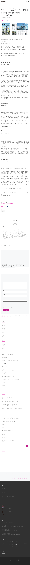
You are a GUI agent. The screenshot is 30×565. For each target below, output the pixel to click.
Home (2, 4)
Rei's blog (4, 4)
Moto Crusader (12, 559)
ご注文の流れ (3, 328)
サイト (4, 298)
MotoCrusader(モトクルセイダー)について (8, 342)
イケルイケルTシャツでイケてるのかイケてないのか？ (9, 377)
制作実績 (3, 335)
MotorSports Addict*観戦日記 (22, 543)
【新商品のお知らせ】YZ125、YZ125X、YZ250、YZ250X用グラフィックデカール (13, 400)
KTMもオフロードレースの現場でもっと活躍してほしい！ (10, 360)
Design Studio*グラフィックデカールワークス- (13, 4)
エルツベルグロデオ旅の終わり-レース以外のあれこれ (9, 404)
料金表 (2, 336)
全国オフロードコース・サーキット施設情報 (8, 333)
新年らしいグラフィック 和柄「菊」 (7, 356)
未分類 (3, 424)
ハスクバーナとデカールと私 (20, 265)
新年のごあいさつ (4, 357)
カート (2, 326)
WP (10, 560)
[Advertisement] (15, 460)
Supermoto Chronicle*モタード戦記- (8, 422)
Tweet (2, 20)
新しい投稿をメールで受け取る (8, 307)
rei (2, 17)
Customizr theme (21, 560)
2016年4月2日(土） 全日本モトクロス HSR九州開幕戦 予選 (10, 379)
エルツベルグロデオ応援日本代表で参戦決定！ (8, 405)
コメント (4, 281)
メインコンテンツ (4, 366)
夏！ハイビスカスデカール (5, 529)
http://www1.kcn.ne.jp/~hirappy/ (7, 203)
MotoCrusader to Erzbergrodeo (6, 407)
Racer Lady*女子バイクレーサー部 (7, 421)
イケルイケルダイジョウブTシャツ (6, 372)
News (3, 414)
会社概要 (3, 332)
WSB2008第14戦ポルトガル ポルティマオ (8, 376)
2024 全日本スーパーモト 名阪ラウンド (7, 354)
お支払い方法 (3, 325)
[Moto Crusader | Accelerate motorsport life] (3, 1)
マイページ (3, 329)
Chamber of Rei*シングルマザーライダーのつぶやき (10, 417)
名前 (4, 290)
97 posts (4, 238)
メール (4, 294)
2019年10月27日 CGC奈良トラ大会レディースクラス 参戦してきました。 (12, 408)
